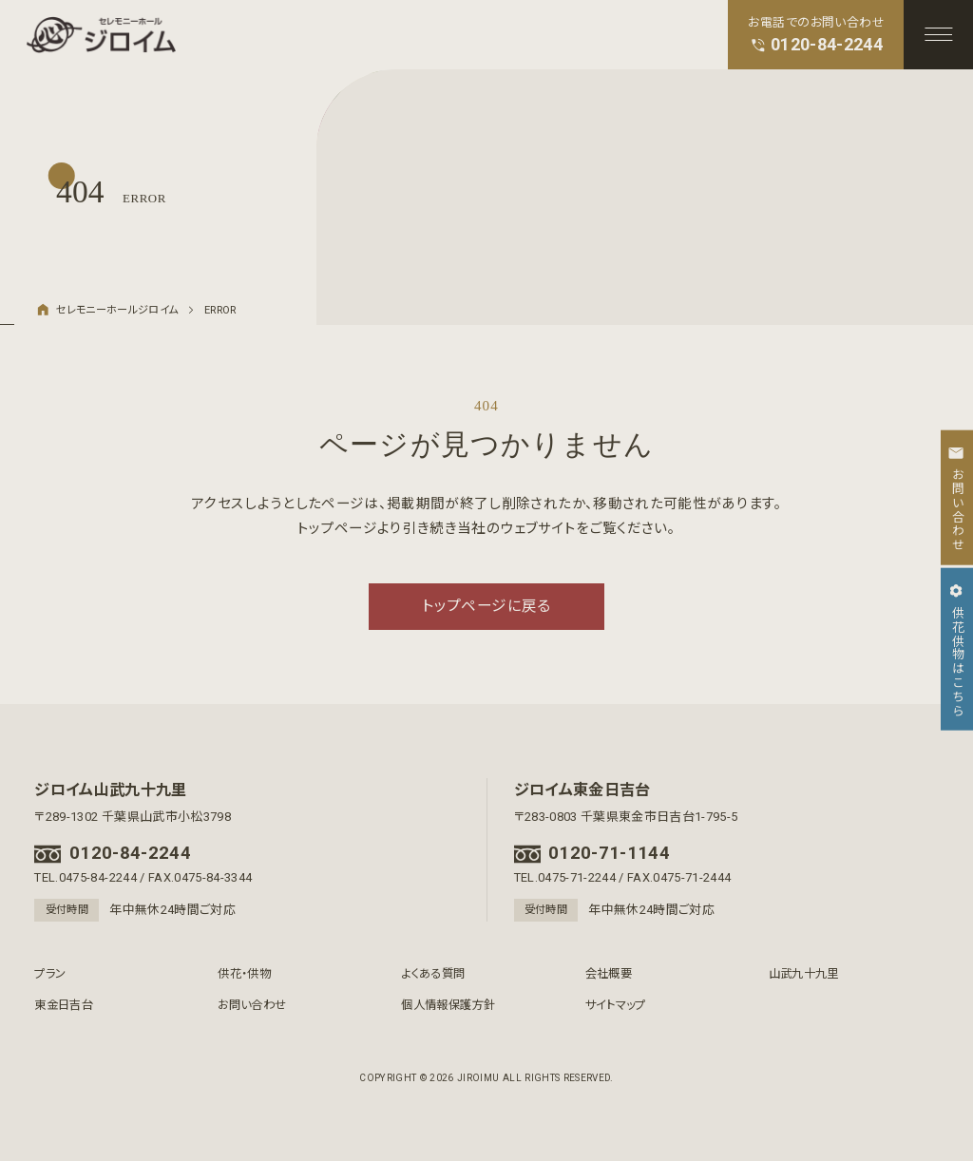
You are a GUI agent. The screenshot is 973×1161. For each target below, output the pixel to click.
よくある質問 (433, 973)
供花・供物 (244, 973)
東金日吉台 (63, 1005)
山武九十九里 (804, 973)
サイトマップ (615, 1005)
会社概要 (608, 973)
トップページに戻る (486, 606)
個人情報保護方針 (448, 1005)
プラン (50, 973)
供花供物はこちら (955, 649)
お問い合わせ (252, 1005)
